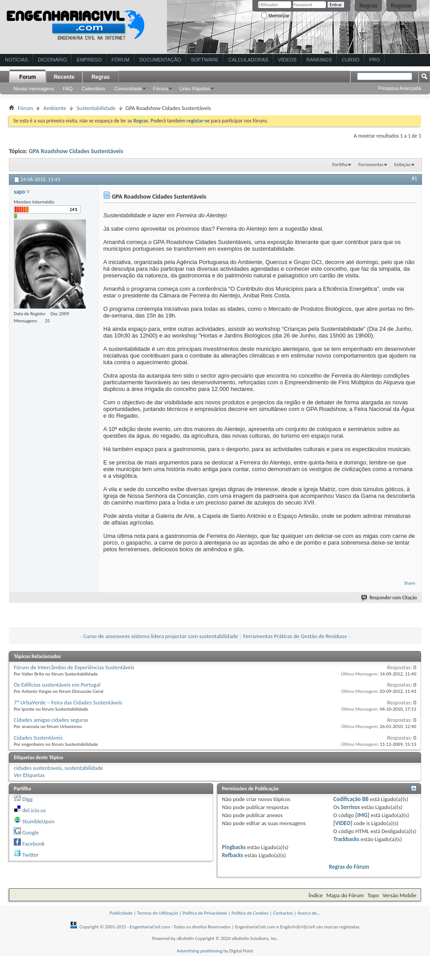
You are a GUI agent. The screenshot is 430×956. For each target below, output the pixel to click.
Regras (368, 6)
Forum (27, 77)
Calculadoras (248, 59)
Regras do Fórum (349, 866)
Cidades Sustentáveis (38, 737)
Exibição (402, 164)
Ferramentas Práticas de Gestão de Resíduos (295, 636)
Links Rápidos (194, 88)
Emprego (89, 59)
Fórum (121, 59)
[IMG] (362, 815)
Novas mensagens (33, 88)
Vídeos (287, 59)
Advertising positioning (199, 951)
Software (205, 59)
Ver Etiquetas (29, 775)
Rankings (319, 59)
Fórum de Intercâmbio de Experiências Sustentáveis (74, 667)
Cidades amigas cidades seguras (51, 719)
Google (30, 832)
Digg (27, 799)
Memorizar (275, 15)
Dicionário (52, 59)
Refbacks (232, 855)
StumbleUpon (38, 821)
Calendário (93, 88)
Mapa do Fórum (345, 895)
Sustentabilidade (96, 108)
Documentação (160, 59)
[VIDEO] (343, 823)
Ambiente (54, 108)
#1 (414, 178)
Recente (64, 77)
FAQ (68, 88)
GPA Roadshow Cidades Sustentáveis (76, 151)
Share (409, 583)
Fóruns (160, 88)
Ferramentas (370, 164)
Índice (315, 895)
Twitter (30, 854)
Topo (373, 895)
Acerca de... (308, 913)
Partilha (339, 164)
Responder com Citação (389, 598)
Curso (351, 59)
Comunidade (128, 88)
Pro (374, 59)
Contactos (283, 913)
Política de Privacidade (205, 913)
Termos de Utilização (157, 913)
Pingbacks (234, 847)
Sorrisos (350, 807)
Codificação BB (351, 799)
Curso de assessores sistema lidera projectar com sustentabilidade (160, 636)
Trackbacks (346, 839)
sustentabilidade (84, 768)
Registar (401, 6)
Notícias (16, 59)
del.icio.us (34, 810)
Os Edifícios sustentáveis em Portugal (57, 684)
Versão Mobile (399, 895)
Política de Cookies (249, 913)
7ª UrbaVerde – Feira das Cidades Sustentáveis (68, 702)
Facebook (33, 843)
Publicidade (121, 913)
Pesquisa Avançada (399, 88)
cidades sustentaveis (38, 768)
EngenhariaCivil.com (150, 927)
